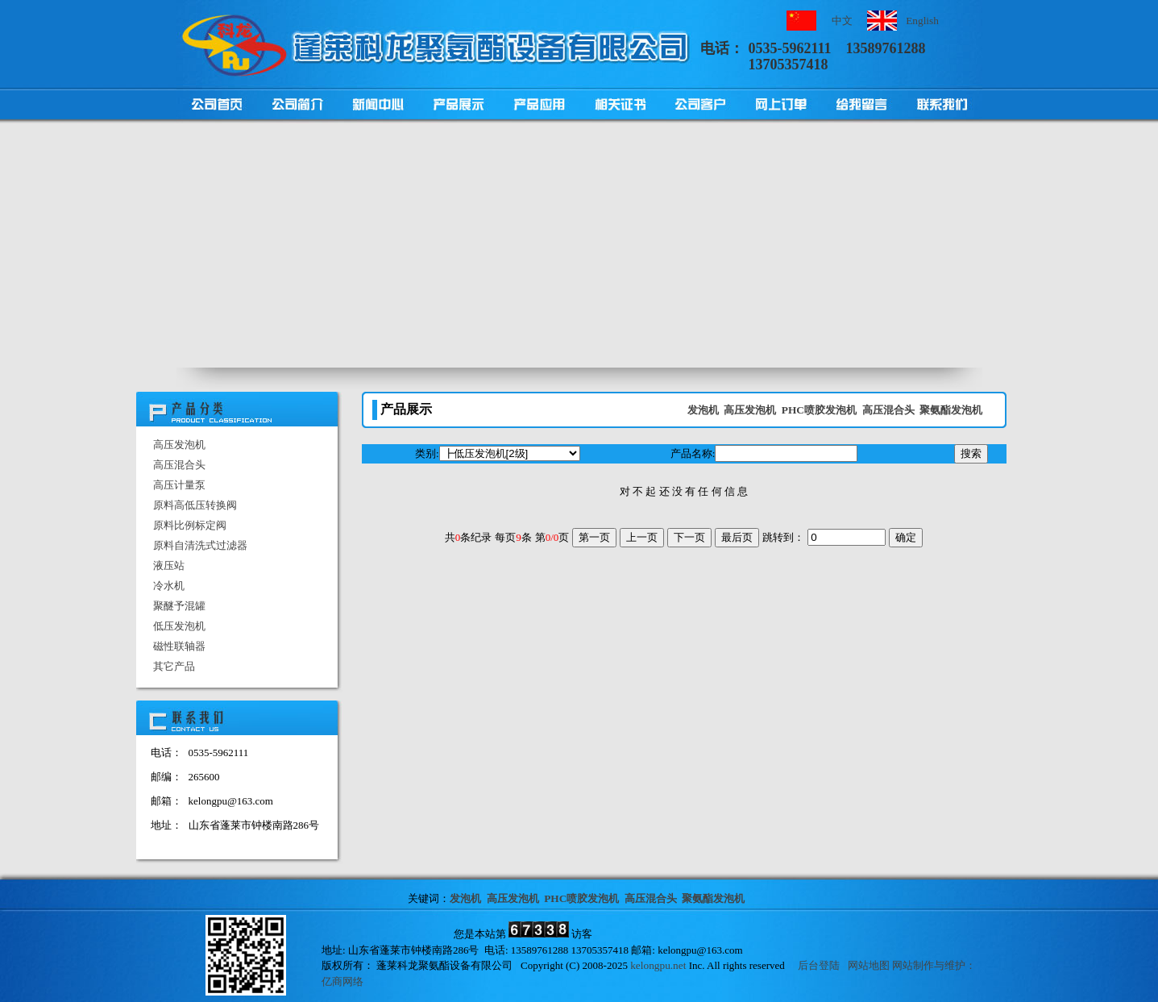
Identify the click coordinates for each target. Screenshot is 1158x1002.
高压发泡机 (179, 445)
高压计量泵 (179, 485)
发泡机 (703, 410)
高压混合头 (179, 465)
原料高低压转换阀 (195, 505)
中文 (842, 21)
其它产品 (174, 666)
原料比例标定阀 (189, 525)
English (922, 21)
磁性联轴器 (179, 646)
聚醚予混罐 (179, 606)
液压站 (169, 565)
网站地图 (869, 965)
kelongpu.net (658, 965)
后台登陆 (819, 965)
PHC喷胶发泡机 (819, 410)
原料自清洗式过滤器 (200, 545)
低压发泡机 (179, 626)
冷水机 (169, 586)
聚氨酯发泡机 (950, 410)
